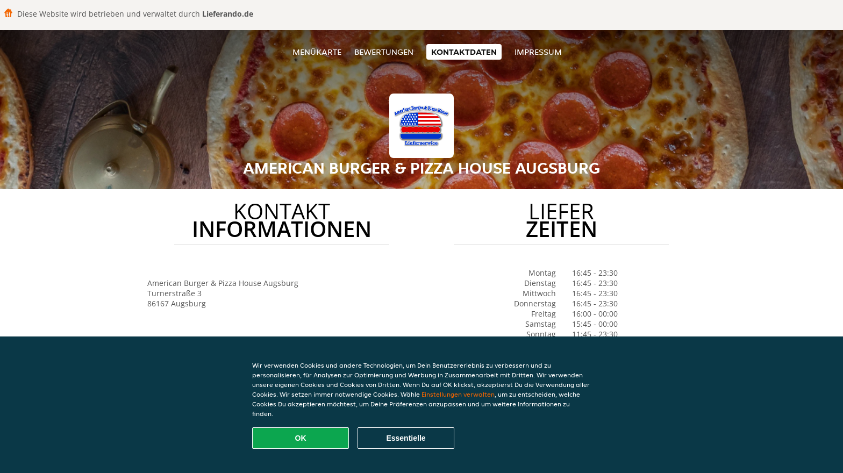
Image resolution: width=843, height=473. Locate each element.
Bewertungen (383, 52)
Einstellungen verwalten (458, 394)
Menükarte (316, 52)
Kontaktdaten (464, 52)
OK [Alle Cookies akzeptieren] (300, 438)
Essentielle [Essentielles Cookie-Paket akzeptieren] (405, 438)
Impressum (538, 52)
